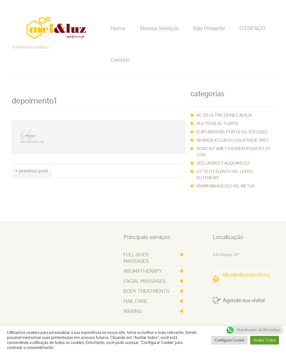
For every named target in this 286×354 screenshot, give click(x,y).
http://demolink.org (32, 141)
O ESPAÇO (252, 28)
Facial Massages (144, 281)
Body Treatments (146, 291)
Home (118, 28)
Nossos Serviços (159, 28)
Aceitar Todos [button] (265, 340)
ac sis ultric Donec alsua (224, 115)
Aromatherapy (142, 271)
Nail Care (135, 301)
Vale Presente (209, 28)
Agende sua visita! (244, 300)
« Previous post (31, 170)
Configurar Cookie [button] (229, 340)
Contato (120, 59)
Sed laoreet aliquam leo (223, 163)
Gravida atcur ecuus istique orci (232, 140)
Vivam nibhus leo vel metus (226, 186)
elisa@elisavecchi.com (241, 278)
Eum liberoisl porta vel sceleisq (232, 131)
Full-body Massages (136, 257)
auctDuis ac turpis (217, 123)
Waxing (132, 311)
